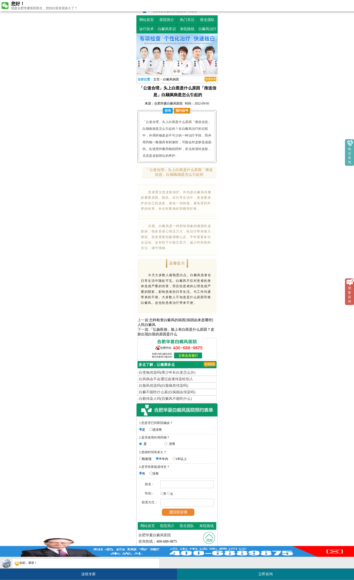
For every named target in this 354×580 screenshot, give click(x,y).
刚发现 (146, 459)
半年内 (163, 459)
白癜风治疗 (207, 29)
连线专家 (88, 574)
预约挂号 (182, 110)
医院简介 (167, 20)
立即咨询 (267, 572)
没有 (172, 444)
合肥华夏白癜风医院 (168, 103)
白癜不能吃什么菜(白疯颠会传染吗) (167, 392)
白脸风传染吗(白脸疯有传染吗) (163, 385)
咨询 (168, 110)
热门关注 (187, 20)
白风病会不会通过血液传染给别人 (166, 379)
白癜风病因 (171, 79)
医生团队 (207, 20)
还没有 (157, 429)
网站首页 (146, 20)
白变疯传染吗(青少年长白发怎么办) (167, 372)
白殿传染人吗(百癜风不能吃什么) (165, 398)
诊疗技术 (146, 29)
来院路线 (187, 29)
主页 (156, 79)
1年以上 (181, 459)
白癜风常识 (167, 29)
